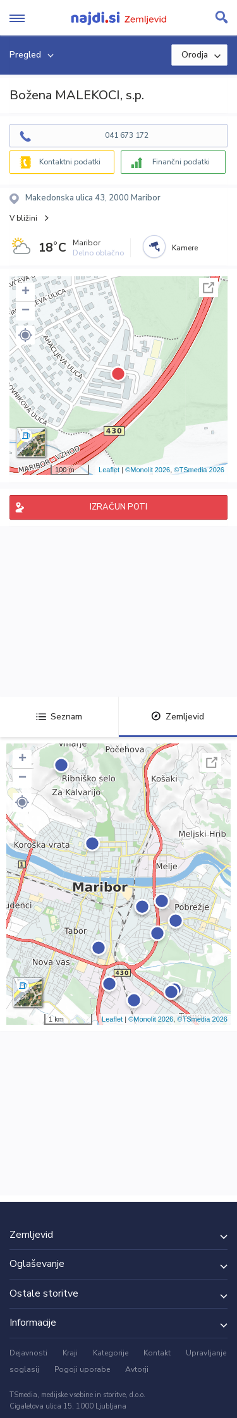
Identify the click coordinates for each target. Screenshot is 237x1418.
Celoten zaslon (208, 287)
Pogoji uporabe (82, 1369)
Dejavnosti (28, 1353)
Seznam (59, 717)
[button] (25, 335)
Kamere (185, 248)
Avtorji (137, 1369)
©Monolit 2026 (147, 470)
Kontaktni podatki (69, 162)
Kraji (70, 1353)
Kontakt (157, 1353)
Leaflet (109, 470)
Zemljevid (177, 717)
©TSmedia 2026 (199, 470)
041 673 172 (127, 135)
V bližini (23, 218)
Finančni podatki (181, 162)
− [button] (25, 311)
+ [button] (25, 292)
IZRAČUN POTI (118, 507)
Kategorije (110, 1353)
